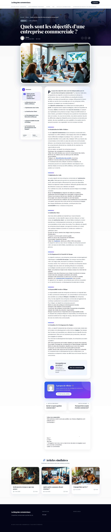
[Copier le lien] (89, 38)
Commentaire (51, 422)
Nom (48, 438)
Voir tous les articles (64, 394)
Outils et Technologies (64, 6)
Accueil (22, 17)
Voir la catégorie (32, 20)
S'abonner (95, 2)
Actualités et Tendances (18, 6)
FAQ (53, 6)
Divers (48, 6)
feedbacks (57, 241)
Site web (49, 441)
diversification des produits (63, 158)
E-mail (49, 439)
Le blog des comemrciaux (21, 2)
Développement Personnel (36, 6)
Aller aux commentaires (76, 367)
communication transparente (64, 278)
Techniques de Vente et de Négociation (84, 6)
